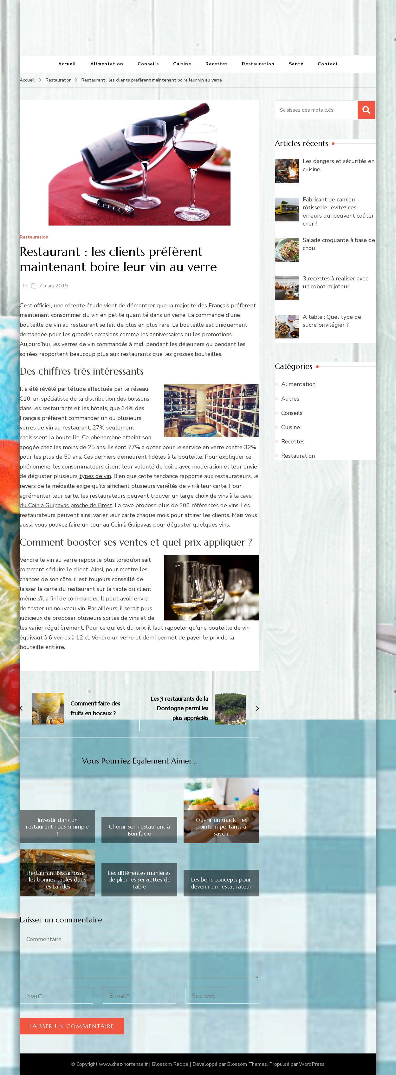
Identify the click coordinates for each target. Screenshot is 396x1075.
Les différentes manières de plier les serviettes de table (139, 879)
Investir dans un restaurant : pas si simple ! (57, 826)
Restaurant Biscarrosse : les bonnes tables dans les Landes (57, 879)
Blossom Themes (247, 1064)
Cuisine (182, 64)
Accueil (67, 64)
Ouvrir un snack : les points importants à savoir (221, 826)
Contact (328, 64)
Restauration (258, 64)
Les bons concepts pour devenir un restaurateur (221, 883)
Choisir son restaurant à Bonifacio (139, 830)
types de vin (95, 476)
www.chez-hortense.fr (123, 1064)
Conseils (148, 64)
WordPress (312, 1064)
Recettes (216, 64)
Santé (296, 64)
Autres (290, 399)
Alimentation (106, 64)
